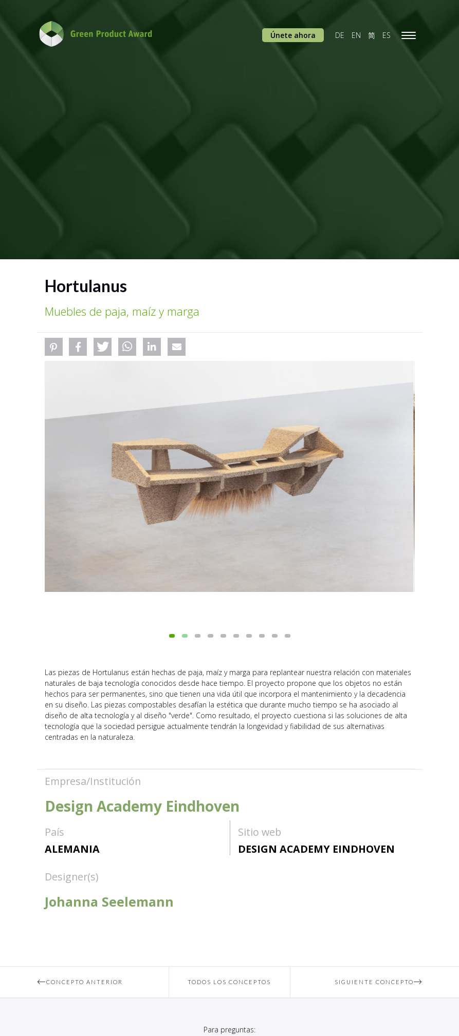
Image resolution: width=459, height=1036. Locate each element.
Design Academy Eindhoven (316, 849)
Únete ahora (293, 35)
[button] (54, 347)
